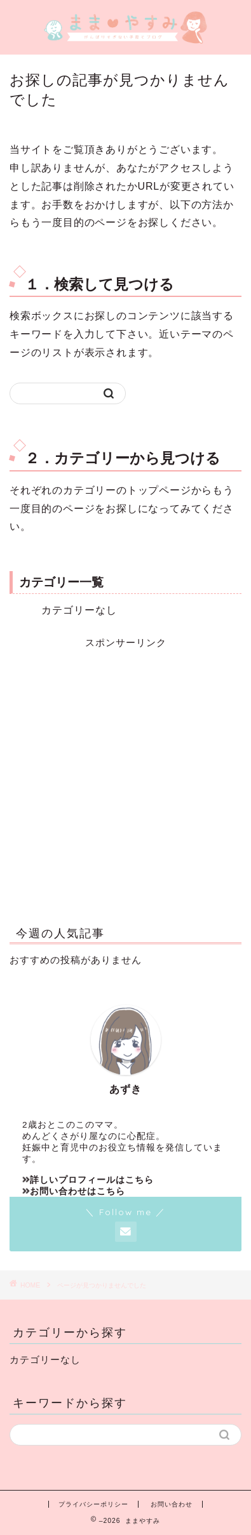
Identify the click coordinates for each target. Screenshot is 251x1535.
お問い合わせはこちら (73, 1191)
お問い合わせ (172, 1504)
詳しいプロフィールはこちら (88, 1180)
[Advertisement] (125, 775)
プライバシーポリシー (93, 1504)
